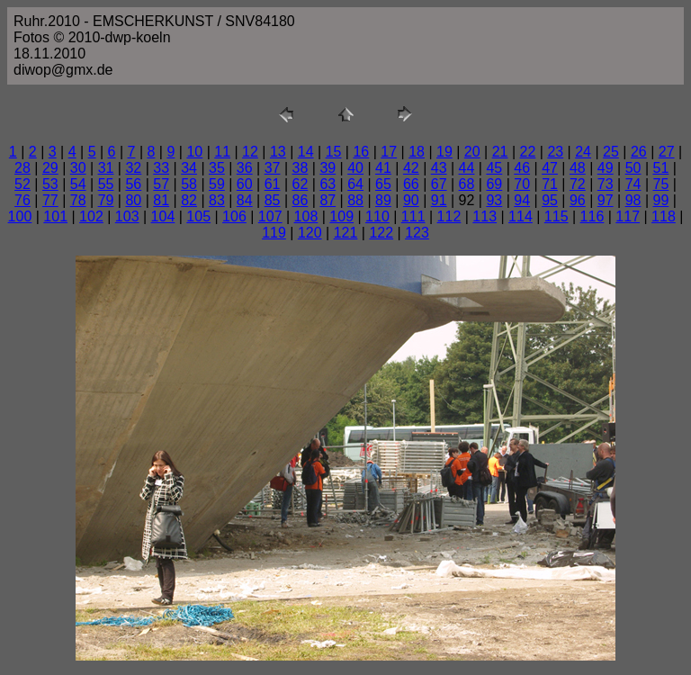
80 (133, 200)
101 (55, 216)
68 (467, 184)
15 (334, 151)
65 (383, 184)
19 (444, 151)
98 (633, 200)
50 (633, 168)
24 (583, 151)
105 (198, 216)
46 (522, 168)
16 (361, 151)
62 (300, 184)
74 (633, 184)
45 (494, 168)
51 (661, 168)
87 (327, 200)
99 (661, 200)
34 (189, 168)
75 (661, 184)
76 (22, 200)
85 (273, 200)
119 (274, 232)
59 (217, 184)
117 (627, 216)
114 (520, 216)
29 (50, 168)
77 (50, 200)
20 (472, 151)
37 (273, 168)
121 (346, 232)
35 (217, 168)
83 (217, 200)
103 (127, 216)
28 (22, 168)
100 (20, 216)
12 (250, 151)
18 (416, 151)
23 (555, 151)
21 (500, 151)
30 (78, 168)
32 (133, 168)
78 (78, 200)
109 (341, 216)
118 (663, 216)
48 (578, 168)
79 (106, 200)
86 (300, 200)
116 (592, 216)
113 (484, 216)
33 (161, 168)
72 (578, 184)
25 (611, 151)
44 (467, 168)
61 (273, 184)
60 (245, 184)
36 (245, 168)
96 (578, 200)
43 (439, 168)
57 (161, 184)
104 (163, 216)
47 (550, 168)
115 (556, 216)
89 (383, 200)
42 (411, 168)
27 (667, 151)
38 (300, 168)
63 (327, 184)
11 (222, 151)
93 (494, 200)
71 (550, 184)
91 (439, 200)
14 (306, 151)
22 (528, 151)
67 (439, 184)
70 (522, 184)
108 (306, 216)
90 (411, 200)
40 (355, 168)
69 (494, 184)
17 (389, 151)
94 (522, 200)
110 (377, 216)
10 (194, 151)
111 (413, 216)
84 (245, 200)
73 (605, 184)
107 (270, 216)
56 (133, 184)
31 (106, 168)
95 (550, 200)
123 (417, 232)
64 (355, 184)
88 (355, 200)
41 (383, 168)
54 (78, 184)
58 (189, 184)
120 (310, 232)
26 (639, 151)
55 (106, 184)
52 (22, 184)
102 (91, 216)
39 (327, 168)
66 (411, 184)
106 (234, 216)
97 (605, 200)
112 (449, 216)
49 (605, 168)
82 (189, 200)
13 (278, 151)
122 (381, 232)
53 (50, 184)
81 (161, 200)
